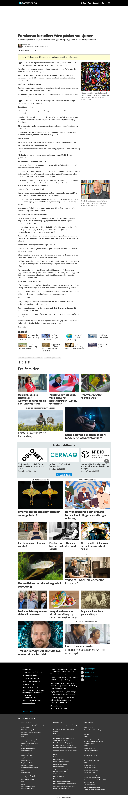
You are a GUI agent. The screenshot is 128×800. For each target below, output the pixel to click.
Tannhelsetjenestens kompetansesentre (95, 758)
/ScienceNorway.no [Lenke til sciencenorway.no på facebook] (91, 680)
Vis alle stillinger (64, 475)
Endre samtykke (28, 711)
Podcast (96, 3)
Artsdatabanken (25, 727)
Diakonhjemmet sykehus (28, 730)
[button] (106, 461)
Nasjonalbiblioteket (58, 736)
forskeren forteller (34, 358)
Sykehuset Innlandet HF (90, 755)
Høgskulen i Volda (26, 760)
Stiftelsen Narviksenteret (91, 750)
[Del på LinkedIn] (25, 362)
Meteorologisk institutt (27, 779)
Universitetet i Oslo (89, 772)
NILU (22, 791)
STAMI (86, 745)
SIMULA (86, 734)
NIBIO (23, 784)
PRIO (85, 725)
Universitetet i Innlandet (91, 770)
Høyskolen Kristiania (27, 765)
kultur (21, 358)
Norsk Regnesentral (58, 776)
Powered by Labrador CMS (64, 797)
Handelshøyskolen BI (27, 750)
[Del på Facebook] (19, 362)
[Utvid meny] (109, 3)
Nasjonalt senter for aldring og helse (63, 742)
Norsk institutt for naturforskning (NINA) (64, 783)
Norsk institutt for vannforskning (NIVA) (64, 786)
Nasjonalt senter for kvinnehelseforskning (65, 747)
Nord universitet (57, 757)
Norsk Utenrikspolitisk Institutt (61, 781)
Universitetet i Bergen (90, 767)
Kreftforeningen (25, 772)
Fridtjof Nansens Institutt (28, 748)
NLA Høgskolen (57, 722)
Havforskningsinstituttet (28, 753)
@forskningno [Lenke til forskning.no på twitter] (90, 669)
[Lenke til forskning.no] (48, 2)
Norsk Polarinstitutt (58, 774)
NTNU (54, 733)
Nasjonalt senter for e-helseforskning (63, 745)
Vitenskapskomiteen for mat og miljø (94, 789)
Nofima (55, 754)
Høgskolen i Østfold (27, 758)
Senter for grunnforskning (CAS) (93, 739)
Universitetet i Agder (90, 765)
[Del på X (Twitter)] (22, 362)
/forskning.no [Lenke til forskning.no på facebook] (89, 672)
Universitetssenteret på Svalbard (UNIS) (95, 780)
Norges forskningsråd (59, 766)
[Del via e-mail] (28, 362)
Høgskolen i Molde (26, 755)
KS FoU (23, 770)
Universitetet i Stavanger (91, 775)
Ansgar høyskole (26, 722)
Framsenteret (25, 745)
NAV (22, 781)
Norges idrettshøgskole (59, 771)
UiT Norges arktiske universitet (93, 762)
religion (48, 358)
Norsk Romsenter (58, 778)
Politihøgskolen (88, 722)
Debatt (83, 3)
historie (56, 358)
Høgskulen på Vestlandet (28, 762)
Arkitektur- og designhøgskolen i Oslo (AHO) (34, 725)
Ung (89, 3)
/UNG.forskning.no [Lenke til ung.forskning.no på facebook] (91, 676)
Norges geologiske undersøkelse (62, 769)
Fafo (22, 736)
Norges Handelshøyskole (60, 764)
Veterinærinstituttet (89, 784)
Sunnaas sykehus (89, 753)
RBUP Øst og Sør (88, 727)
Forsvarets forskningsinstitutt (29, 743)
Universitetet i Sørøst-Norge (92, 777)
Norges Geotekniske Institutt (61, 761)
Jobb (102, 3)
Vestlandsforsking (89, 782)
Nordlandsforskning (58, 759)
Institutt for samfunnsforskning (30, 767)
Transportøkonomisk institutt (92, 760)
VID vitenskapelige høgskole (92, 787)
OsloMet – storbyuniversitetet (61, 788)
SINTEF (86, 736)
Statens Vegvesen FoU (90, 748)
